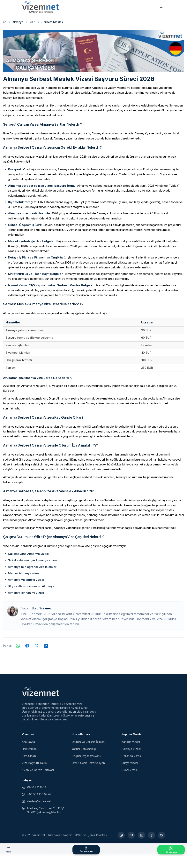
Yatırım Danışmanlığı (84, 750)
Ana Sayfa (28, 743)
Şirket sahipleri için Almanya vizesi (32, 562)
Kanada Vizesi (131, 743)
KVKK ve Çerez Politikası (38, 771)
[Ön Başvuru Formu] (86, 849)
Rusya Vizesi (130, 764)
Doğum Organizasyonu (86, 757)
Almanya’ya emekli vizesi (26, 581)
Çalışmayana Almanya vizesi (28, 556)
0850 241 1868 (34, 789)
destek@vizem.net (36, 803)
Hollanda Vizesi (131, 757)
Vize (32, 23)
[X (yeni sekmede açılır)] (161, 836)
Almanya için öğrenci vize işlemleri (32, 568)
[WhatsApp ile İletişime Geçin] (171, 849)
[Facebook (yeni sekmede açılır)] (151, 836)
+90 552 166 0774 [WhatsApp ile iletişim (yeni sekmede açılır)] (36, 796)
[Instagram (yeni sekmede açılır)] (121, 836)
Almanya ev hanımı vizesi (26, 594)
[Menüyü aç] (8, 849)
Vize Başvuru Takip (34, 764)
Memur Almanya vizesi (24, 575)
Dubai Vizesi (130, 771)
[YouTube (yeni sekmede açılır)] (131, 836)
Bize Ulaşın (29, 757)
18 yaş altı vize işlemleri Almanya (31, 588)
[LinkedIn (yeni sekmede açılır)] (141, 836)
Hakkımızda (29, 750)
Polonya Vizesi (131, 750)
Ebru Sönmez (42, 610)
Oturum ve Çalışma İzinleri (88, 743)
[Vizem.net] (41, 693)
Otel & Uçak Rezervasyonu (89, 764)
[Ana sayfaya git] (4, 23)
